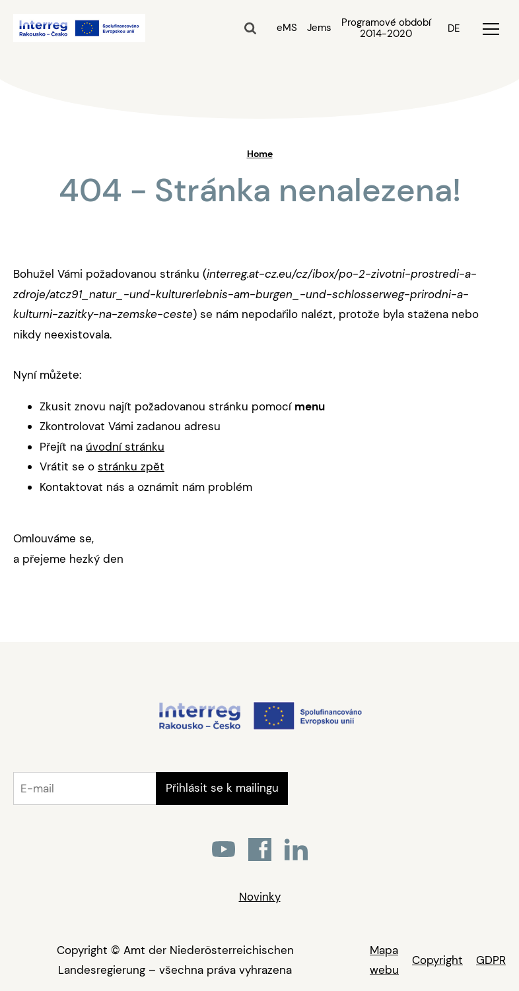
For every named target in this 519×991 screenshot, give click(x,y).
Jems (319, 28)
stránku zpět (131, 466)
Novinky (260, 896)
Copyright (437, 960)
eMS (287, 28)
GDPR (491, 960)
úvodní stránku (125, 446)
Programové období (386, 28)
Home (260, 154)
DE (454, 28)
